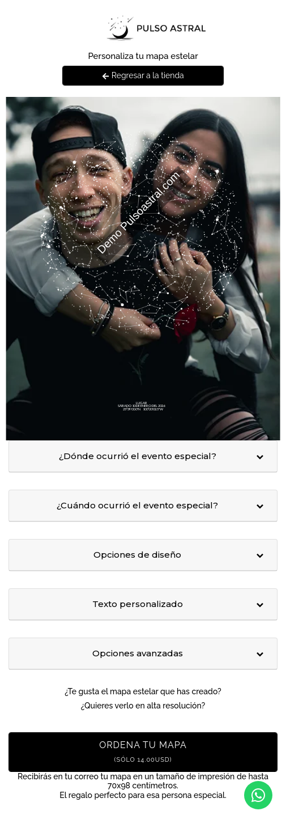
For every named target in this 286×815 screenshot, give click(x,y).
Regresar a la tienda (142, 75)
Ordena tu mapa (143, 751)
